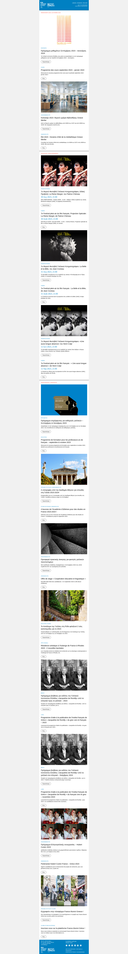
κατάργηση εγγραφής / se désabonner (75, 952)
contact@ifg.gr (44, 944)
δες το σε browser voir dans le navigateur (81, 6)
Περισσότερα (46, 61)
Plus (43, 78)
